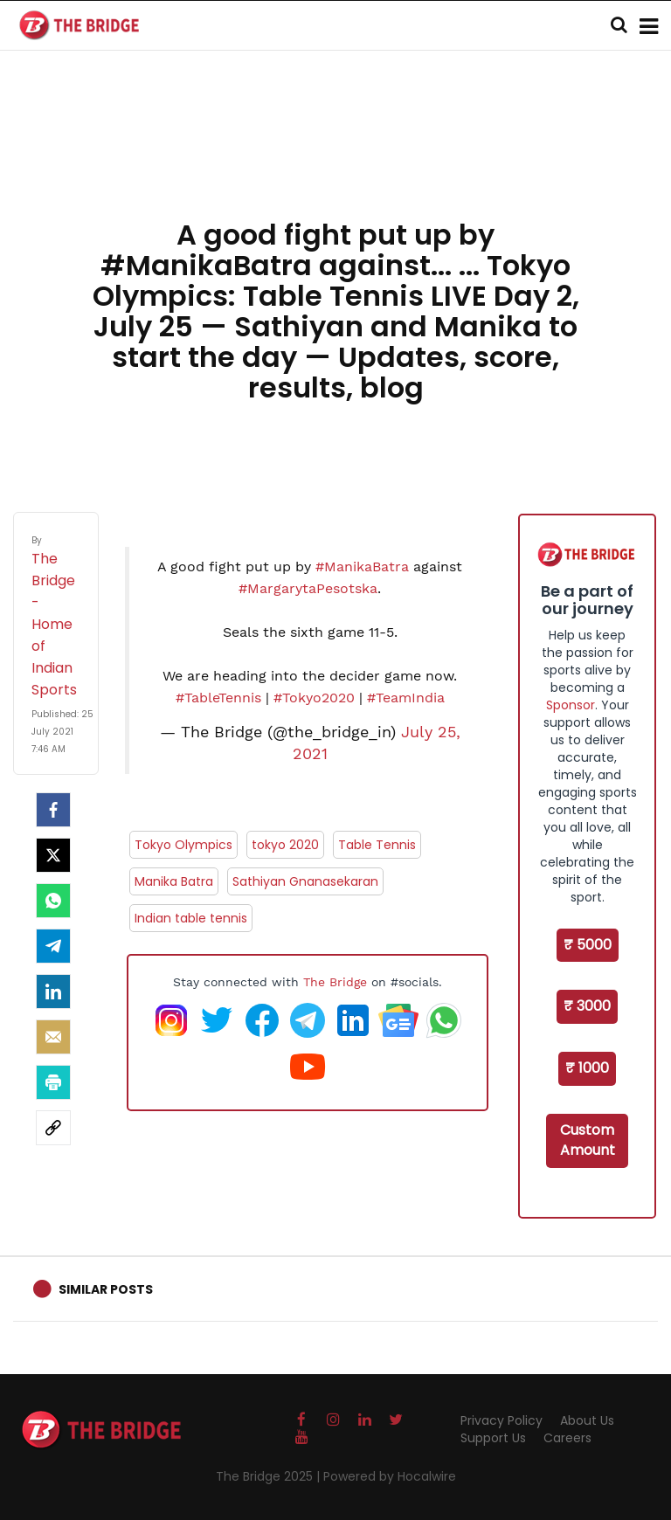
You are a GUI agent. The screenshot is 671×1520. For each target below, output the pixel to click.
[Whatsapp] (53, 900)
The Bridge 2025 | (269, 1476)
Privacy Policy (501, 1420)
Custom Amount (587, 1140)
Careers (567, 1438)
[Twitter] (53, 855)
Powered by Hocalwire (389, 1476)
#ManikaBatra (362, 566)
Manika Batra (174, 881)
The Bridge (335, 982)
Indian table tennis (191, 918)
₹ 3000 (587, 1006)
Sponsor (570, 705)
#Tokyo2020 (314, 697)
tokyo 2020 (285, 844)
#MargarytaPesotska (308, 588)
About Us (587, 1420)
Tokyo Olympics (183, 844)
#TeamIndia (406, 697)
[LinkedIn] (53, 991)
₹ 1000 (587, 1068)
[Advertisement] (335, 157)
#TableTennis (218, 697)
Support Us (493, 1438)
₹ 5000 (588, 945)
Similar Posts (106, 1289)
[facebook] (53, 809)
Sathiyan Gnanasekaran (305, 881)
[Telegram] (53, 946)
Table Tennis (377, 844)
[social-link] (53, 1127)
